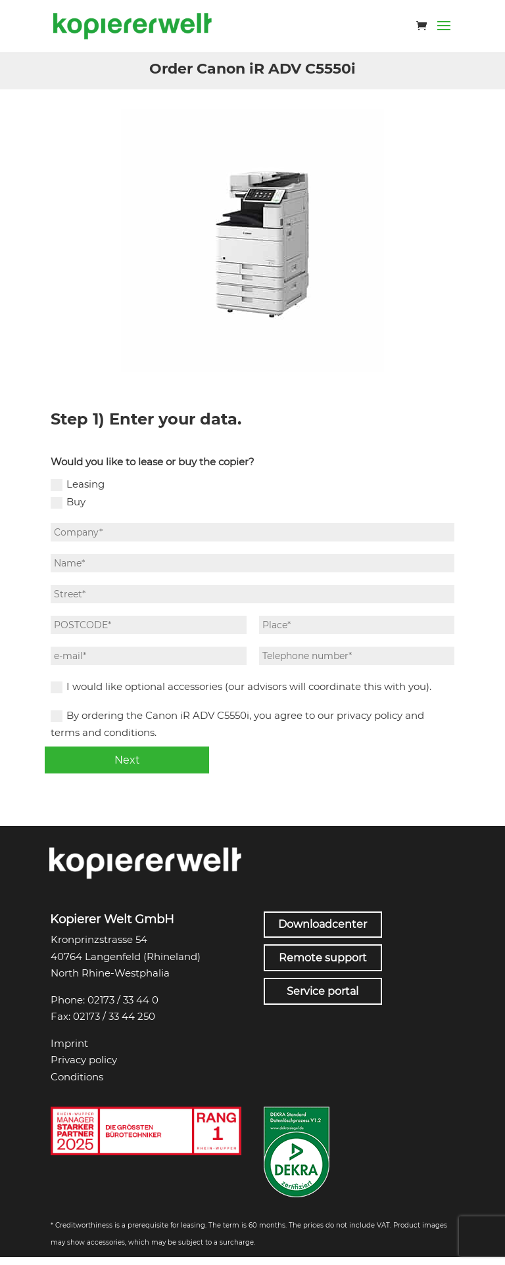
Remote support (323, 958)
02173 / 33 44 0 (122, 1000)
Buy (68, 502)
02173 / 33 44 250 (114, 1016)
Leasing (78, 484)
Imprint (69, 1043)
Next (127, 760)
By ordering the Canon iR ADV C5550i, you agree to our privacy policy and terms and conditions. (237, 724)
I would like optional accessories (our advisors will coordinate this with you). (241, 686)
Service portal (322, 991)
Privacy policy (84, 1059)
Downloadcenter (322, 924)
